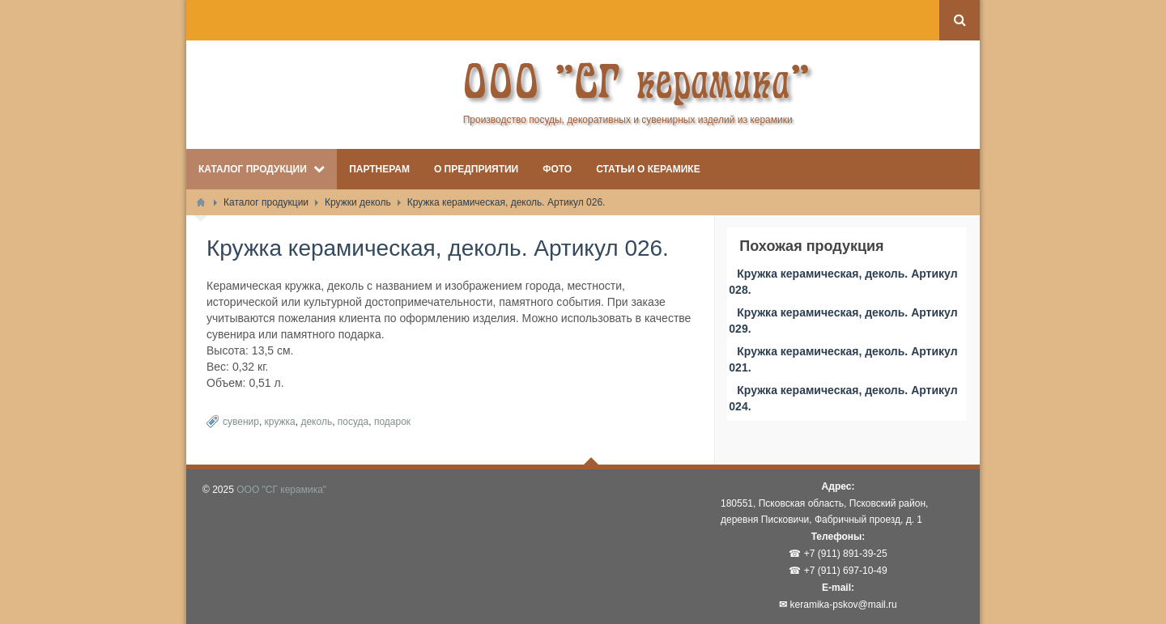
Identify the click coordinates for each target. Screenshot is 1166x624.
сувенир (241, 421)
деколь (316, 421)
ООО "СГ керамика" (281, 489)
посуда (353, 421)
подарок (392, 421)
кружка (280, 421)
